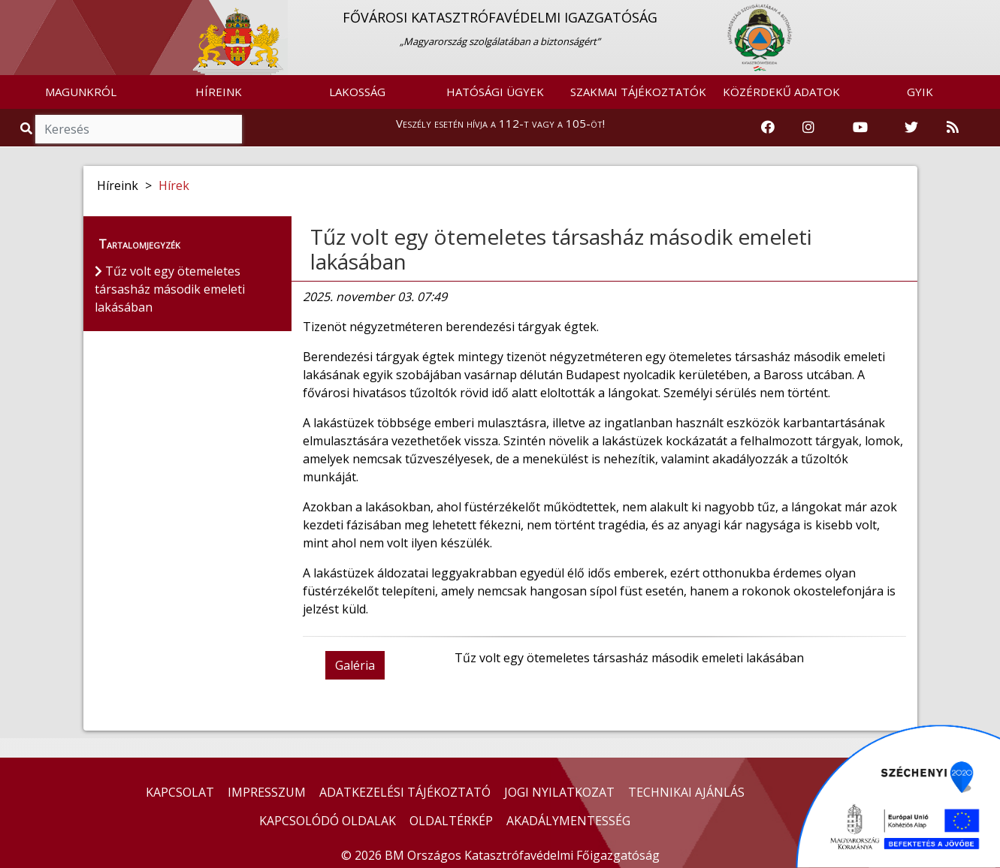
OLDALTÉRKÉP (451, 820)
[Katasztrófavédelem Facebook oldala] (768, 127)
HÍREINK (218, 91)
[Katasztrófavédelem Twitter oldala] (911, 127)
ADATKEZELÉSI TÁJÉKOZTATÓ (405, 792)
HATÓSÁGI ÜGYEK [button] (495, 91)
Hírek (174, 185)
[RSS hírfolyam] (952, 127)
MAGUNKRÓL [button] (80, 91)
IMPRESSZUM (267, 792)
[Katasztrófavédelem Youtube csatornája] (860, 127)
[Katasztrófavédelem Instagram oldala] (808, 127)
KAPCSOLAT (180, 792)
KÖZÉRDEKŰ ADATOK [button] (781, 91)
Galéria (355, 665)
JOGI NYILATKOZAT (559, 792)
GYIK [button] (920, 91)
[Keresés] (138, 129)
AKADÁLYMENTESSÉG (568, 820)
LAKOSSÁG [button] (357, 91)
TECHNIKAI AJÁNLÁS (686, 792)
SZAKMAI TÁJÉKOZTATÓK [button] (638, 91)
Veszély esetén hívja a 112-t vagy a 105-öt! (500, 123)
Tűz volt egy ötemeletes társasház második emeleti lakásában (561, 249)
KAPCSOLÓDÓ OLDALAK (327, 820)
